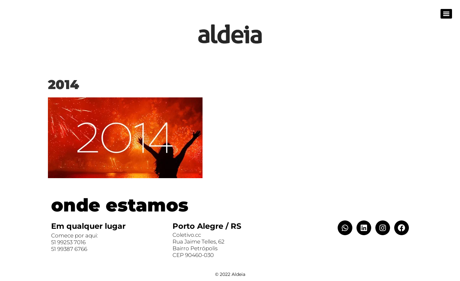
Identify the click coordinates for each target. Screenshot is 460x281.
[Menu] (446, 14)
